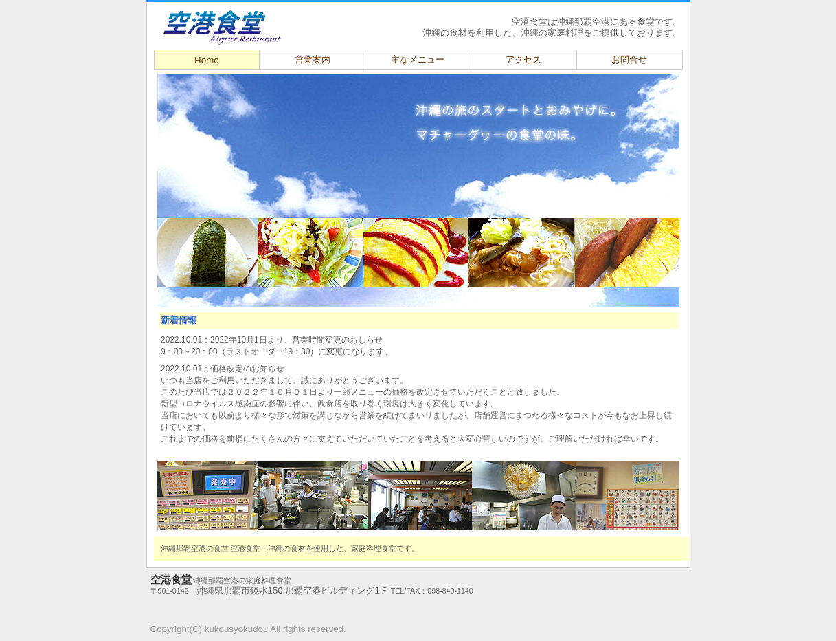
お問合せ (629, 59)
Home (206, 60)
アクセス (523, 59)
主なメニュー (417, 59)
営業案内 (312, 59)
